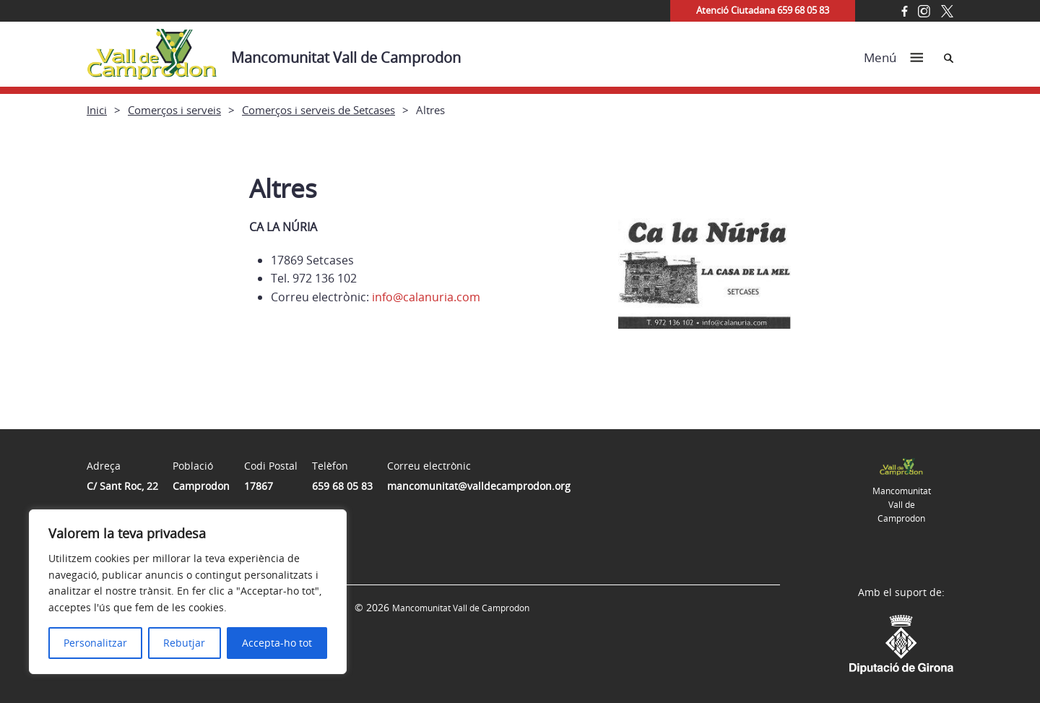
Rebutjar (184, 643)
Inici (97, 110)
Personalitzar (95, 643)
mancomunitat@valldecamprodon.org (479, 486)
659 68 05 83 (342, 486)
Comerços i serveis (174, 110)
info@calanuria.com (426, 297)
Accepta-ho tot (277, 643)
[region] (188, 591)
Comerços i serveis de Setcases (318, 110)
